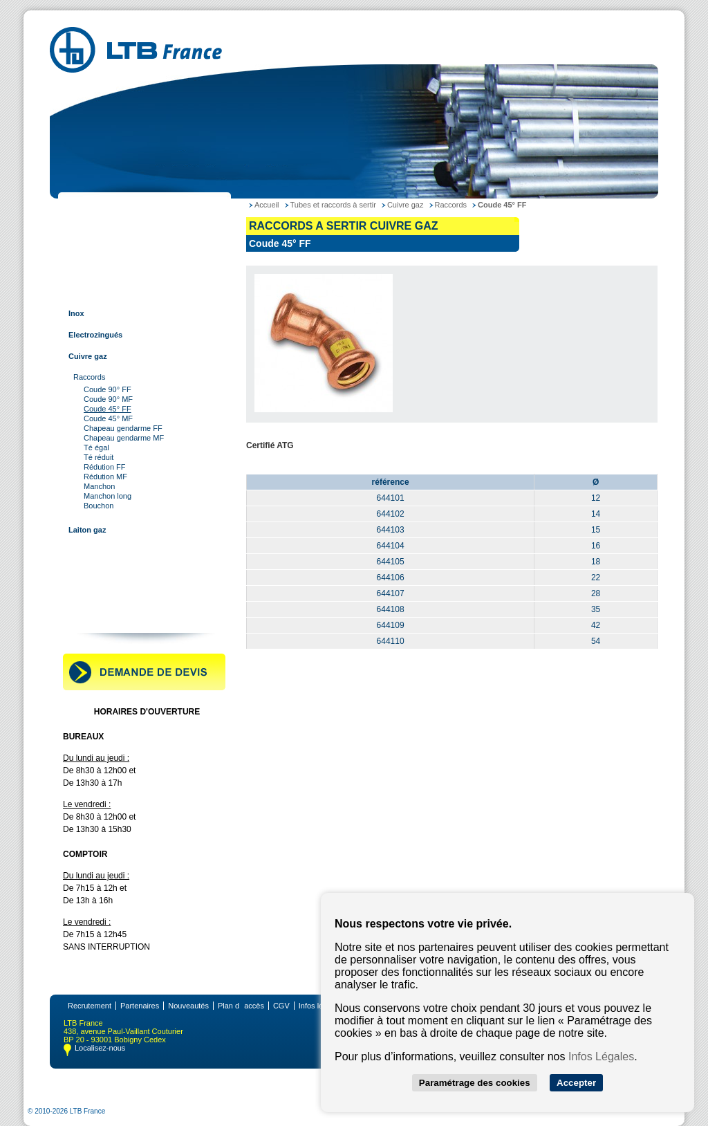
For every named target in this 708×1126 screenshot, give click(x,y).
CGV (281, 1006)
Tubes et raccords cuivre (111, 249)
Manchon (99, 486)
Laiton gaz (87, 530)
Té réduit (98, 457)
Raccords (89, 377)
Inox (76, 313)
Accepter (576, 1083)
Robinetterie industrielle (109, 594)
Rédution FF (105, 467)
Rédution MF (105, 476)
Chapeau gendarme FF (123, 428)
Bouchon (98, 505)
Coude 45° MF (108, 418)
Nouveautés (188, 1006)
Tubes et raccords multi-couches (125, 551)
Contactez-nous (95, 615)
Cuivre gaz (87, 356)
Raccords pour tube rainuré (116, 573)
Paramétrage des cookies (474, 1083)
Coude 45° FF (107, 409)
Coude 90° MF (108, 399)
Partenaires (139, 1006)
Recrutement (89, 1006)
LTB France (87, 206)
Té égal (96, 447)
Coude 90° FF (107, 389)
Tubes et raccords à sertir (112, 292)
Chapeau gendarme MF (124, 438)
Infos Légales (601, 1056)
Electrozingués (95, 335)
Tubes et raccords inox (107, 270)
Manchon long (107, 496)
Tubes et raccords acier (108, 227)
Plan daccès (241, 1006)
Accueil (266, 205)
